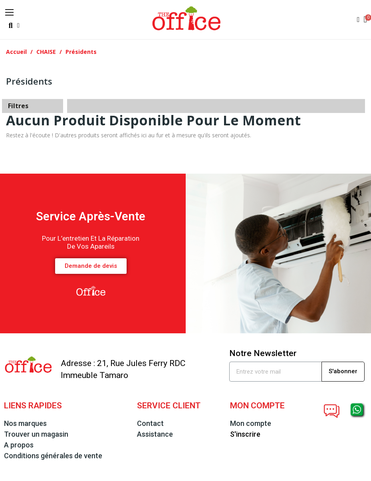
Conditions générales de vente (53, 455)
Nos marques (25, 423)
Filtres (18, 105)
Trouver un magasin (36, 434)
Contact (150, 423)
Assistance (155, 434)
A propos (19, 445)
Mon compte (250, 423)
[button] (10, 25)
